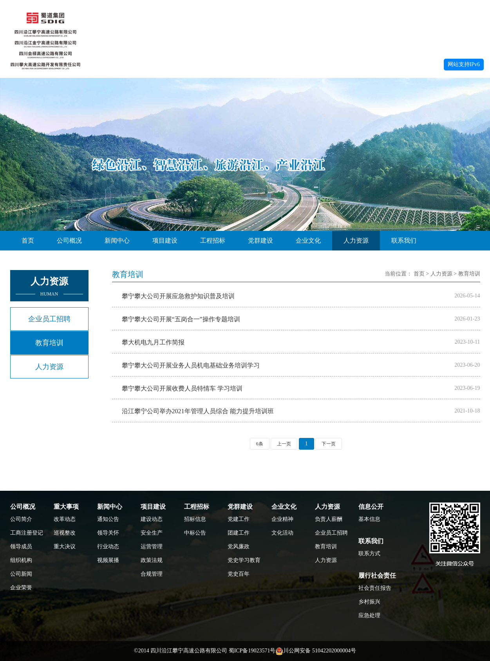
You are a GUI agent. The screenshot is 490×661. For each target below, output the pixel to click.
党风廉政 (239, 546)
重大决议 (65, 546)
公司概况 (69, 240)
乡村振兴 (369, 602)
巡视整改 (65, 533)
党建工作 (239, 519)
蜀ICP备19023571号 (252, 651)
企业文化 (308, 240)
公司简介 (21, 519)
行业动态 (108, 546)
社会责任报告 (374, 588)
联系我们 (403, 240)
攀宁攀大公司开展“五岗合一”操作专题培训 (181, 319)
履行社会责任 (377, 575)
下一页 (329, 444)
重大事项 (66, 506)
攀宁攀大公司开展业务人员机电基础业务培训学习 (191, 365)
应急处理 (369, 615)
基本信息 (369, 519)
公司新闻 (21, 574)
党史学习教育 (243, 560)
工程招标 (212, 240)
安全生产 (152, 533)
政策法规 (152, 560)
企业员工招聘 (49, 319)
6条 (259, 444)
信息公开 (370, 506)
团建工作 (239, 533)
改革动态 (65, 519)
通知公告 (108, 519)
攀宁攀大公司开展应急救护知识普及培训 (178, 296)
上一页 (284, 444)
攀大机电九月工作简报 (153, 342)
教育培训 (49, 343)
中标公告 (195, 533)
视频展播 (108, 560)
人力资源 (356, 240)
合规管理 (152, 574)
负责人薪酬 (328, 519)
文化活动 (282, 533)
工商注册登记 (26, 533)
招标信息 (195, 519)
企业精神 (282, 519)
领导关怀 (108, 533)
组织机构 (21, 560)
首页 (28, 240)
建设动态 (152, 519)
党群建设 (260, 240)
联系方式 (369, 554)
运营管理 (152, 546)
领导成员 (21, 546)
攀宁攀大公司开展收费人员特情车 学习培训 (182, 388)
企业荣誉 (21, 588)
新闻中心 (117, 240)
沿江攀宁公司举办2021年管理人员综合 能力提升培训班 (198, 411)
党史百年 (239, 574)
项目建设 (164, 240)
